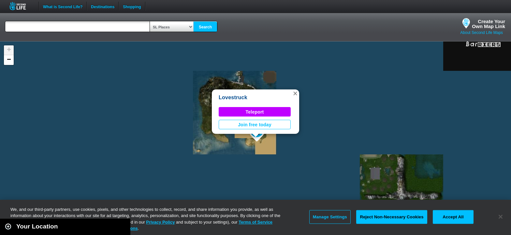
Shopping (132, 6)
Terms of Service (255, 222)
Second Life (21, 6)
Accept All (453, 216)
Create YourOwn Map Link (488, 24)
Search (205, 27)
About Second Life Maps (481, 32)
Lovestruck (233, 97)
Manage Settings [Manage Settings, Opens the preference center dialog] (330, 216)
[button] (295, 93)
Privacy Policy (160, 222)
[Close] (500, 217)
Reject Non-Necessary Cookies (391, 216)
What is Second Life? (62, 6)
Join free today (254, 124)
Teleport (255, 112)
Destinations (102, 6)
